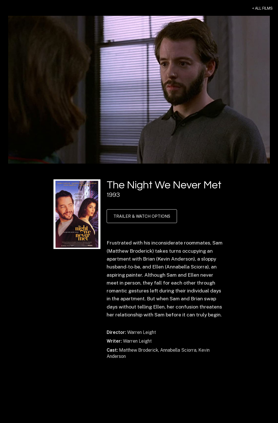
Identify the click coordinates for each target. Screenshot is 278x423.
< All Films (262, 8)
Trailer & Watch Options (141, 216)
